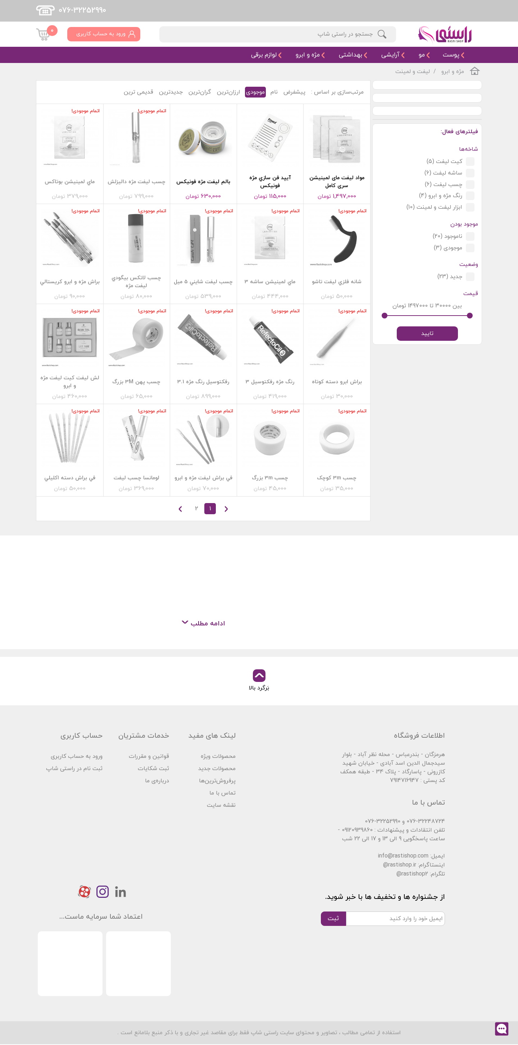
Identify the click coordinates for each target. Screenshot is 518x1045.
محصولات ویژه (218, 756)
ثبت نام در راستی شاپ (74, 769)
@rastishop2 (412, 874)
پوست (451, 54)
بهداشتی (350, 54)
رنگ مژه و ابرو (440, 196)
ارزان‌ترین (228, 92)
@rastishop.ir (399, 865)
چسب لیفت (443, 185)
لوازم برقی (264, 54)
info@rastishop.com (403, 856)
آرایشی (390, 54)
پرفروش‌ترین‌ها (217, 781)
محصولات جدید (217, 769)
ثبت (333, 918)
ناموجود (447, 237)
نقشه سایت (221, 805)
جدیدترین (171, 92)
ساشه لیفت (443, 173)
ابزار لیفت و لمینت (434, 208)
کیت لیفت (444, 162)
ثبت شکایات (153, 769)
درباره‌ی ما (157, 781)
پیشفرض (294, 92)
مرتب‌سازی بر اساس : (337, 92)
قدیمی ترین (138, 92)
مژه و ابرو (308, 54)
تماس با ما (222, 793)
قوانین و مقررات (149, 756)
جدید (449, 277)
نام (274, 92)
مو (422, 54)
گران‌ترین (199, 92)
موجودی (448, 248)
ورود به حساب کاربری (77, 756)
